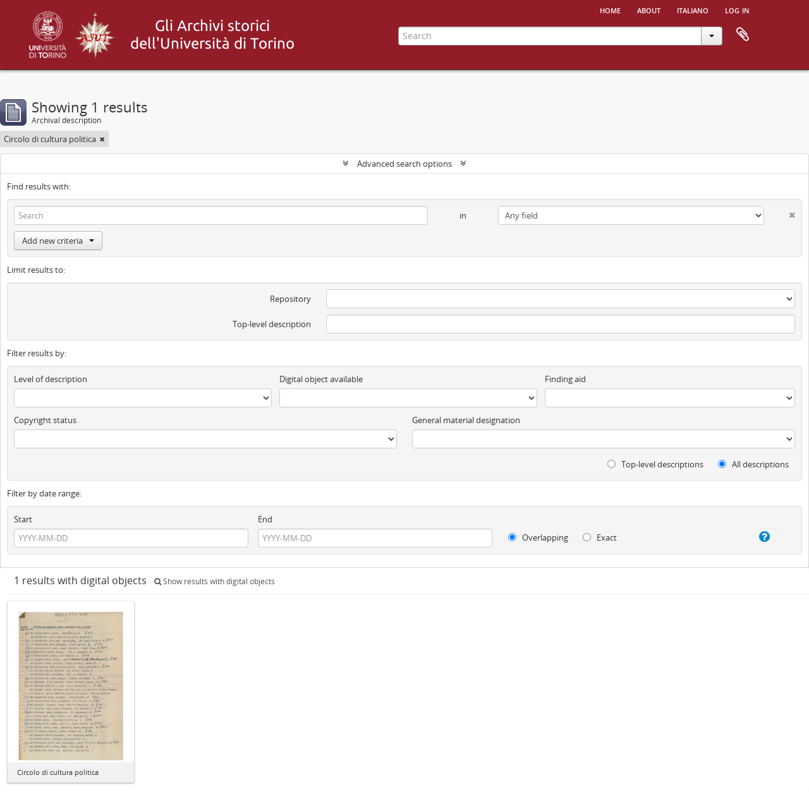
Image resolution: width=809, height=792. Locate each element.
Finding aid (565, 379)
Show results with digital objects (214, 581)
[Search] (221, 215)
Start (23, 519)
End (265, 519)
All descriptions (753, 464)
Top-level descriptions (655, 464)
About (648, 9)
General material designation (466, 420)
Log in (737, 9)
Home (610, 9)
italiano (693, 9)
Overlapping (538, 537)
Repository (290, 298)
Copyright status (45, 420)
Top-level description (272, 324)
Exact (600, 537)
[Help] (753, 537)
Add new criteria (58, 240)
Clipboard (742, 35)
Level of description (50, 379)
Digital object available (321, 379)
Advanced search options (404, 163)
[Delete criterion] (779, 212)
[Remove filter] (102, 139)
